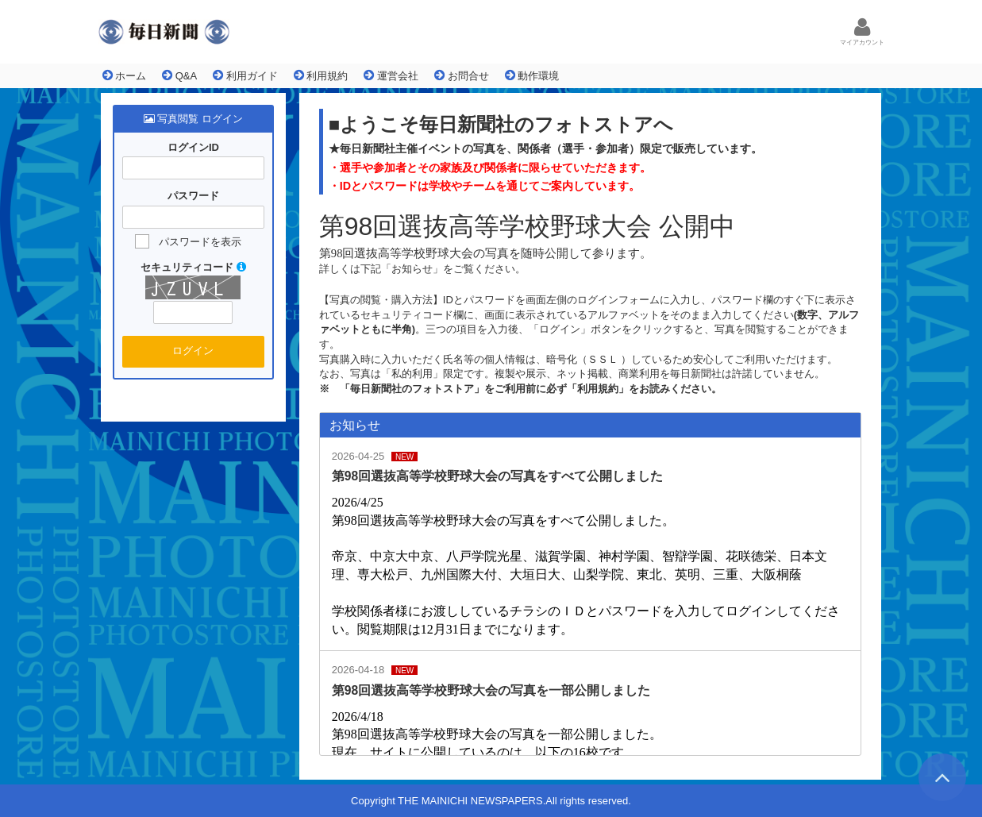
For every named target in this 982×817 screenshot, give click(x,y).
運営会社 (391, 75)
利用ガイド (245, 75)
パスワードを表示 (200, 242)
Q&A (179, 75)
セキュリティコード (193, 267)
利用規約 (321, 75)
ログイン (193, 350)
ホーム (124, 75)
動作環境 (532, 75)
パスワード (193, 196)
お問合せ (461, 75)
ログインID (193, 147)
